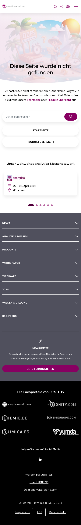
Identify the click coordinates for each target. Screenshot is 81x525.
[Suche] (55, 7)
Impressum (22, 512)
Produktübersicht (59, 100)
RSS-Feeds (9, 316)
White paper (11, 262)
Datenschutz (57, 512)
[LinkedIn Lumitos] (40, 459)
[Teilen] (61, 7)
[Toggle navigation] (76, 7)
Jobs (5, 289)
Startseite (33, 100)
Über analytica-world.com (40, 489)
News (6, 223)
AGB (39, 512)
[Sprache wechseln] (68, 7)
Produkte (9, 249)
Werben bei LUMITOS (39, 474)
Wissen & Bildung (14, 302)
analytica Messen (15, 236)
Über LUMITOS (39, 482)
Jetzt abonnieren (40, 369)
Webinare (9, 276)
